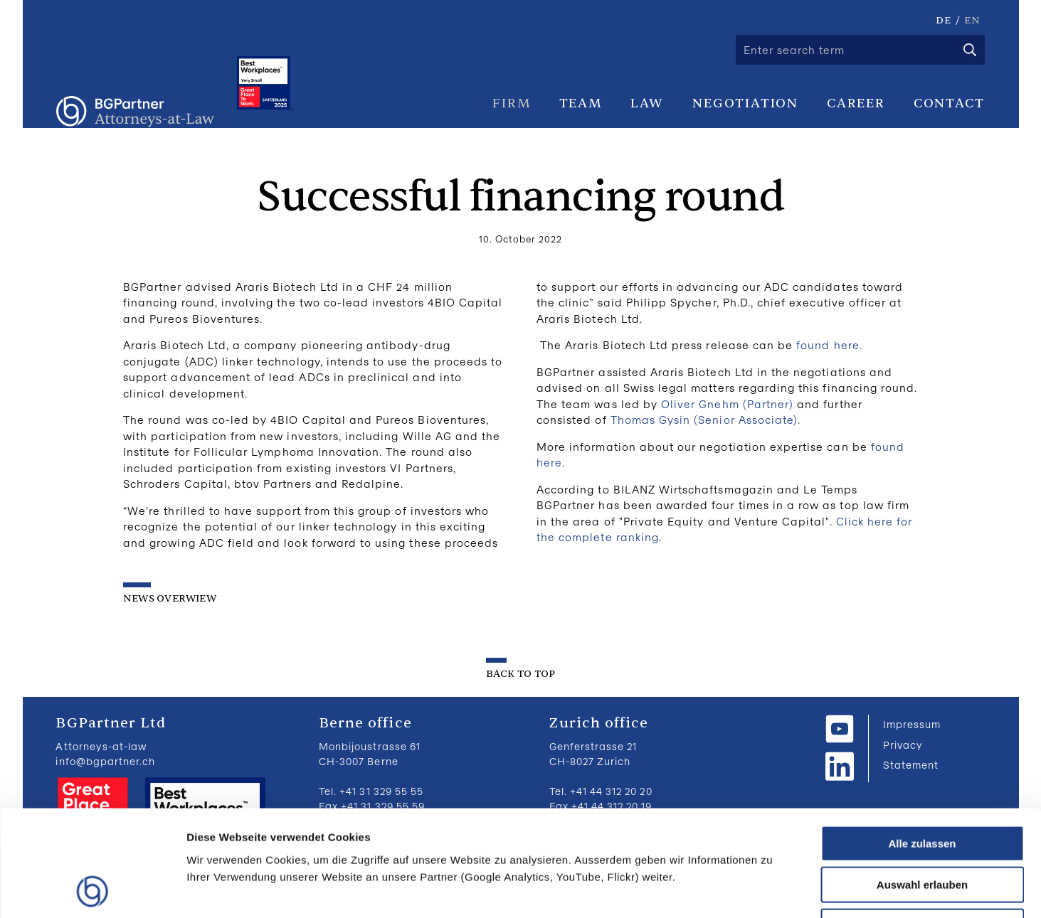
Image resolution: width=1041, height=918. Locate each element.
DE (943, 20)
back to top (520, 674)
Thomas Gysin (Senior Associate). (706, 419)
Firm (511, 103)
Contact (949, 103)
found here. (829, 344)
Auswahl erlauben (922, 786)
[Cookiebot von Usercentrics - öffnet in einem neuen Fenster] (92, 890)
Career (856, 103)
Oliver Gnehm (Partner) (729, 403)
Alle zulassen (922, 744)
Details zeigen (757, 890)
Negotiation (745, 103)
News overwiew (169, 598)
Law (647, 103)
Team (580, 103)
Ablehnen (922, 827)
